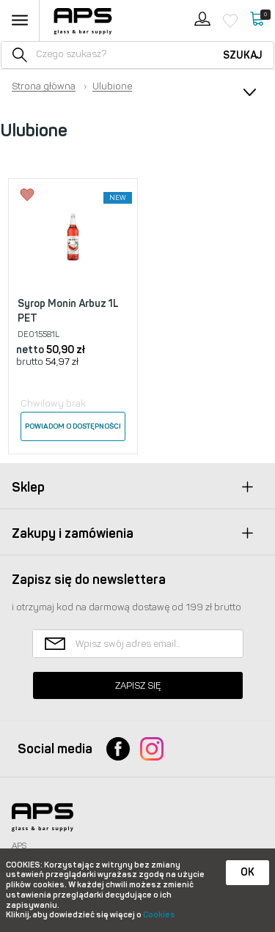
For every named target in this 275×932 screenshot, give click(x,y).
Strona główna (44, 86)
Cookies (159, 915)
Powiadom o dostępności (73, 426)
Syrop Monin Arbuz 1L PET (68, 311)
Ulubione (112, 86)
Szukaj (243, 55)
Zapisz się (138, 685)
